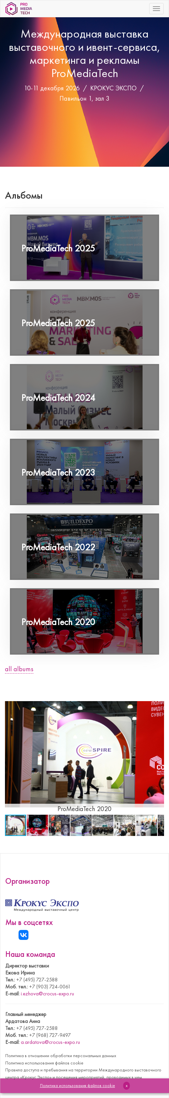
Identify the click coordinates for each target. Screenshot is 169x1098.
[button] (158, 700)
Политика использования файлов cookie (44, 1063)
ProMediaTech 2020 (58, 622)
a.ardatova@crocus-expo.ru (50, 1042)
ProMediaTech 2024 (58, 398)
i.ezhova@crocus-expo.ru (47, 993)
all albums (19, 669)
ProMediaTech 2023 (58, 472)
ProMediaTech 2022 (58, 547)
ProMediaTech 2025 (58, 248)
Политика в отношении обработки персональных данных (60, 1055)
